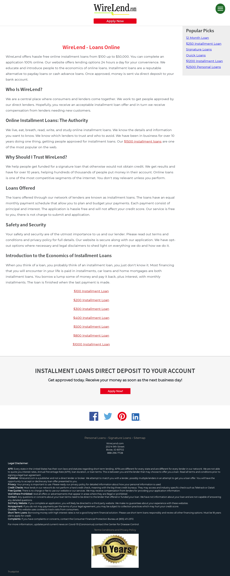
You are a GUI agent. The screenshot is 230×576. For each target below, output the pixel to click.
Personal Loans (95, 438)
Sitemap (139, 438)
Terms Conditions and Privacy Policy (115, 529)
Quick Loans (196, 55)
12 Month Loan (197, 38)
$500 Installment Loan (91, 326)
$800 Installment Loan (91, 335)
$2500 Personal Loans (203, 67)
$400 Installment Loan (91, 318)
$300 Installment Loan (91, 309)
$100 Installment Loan (91, 291)
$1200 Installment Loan (204, 61)
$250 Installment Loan (203, 43)
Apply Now (115, 21)
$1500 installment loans (143, 141)
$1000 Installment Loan (91, 344)
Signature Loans (199, 49)
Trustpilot (13, 571)
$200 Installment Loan (91, 300)
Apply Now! (115, 391)
